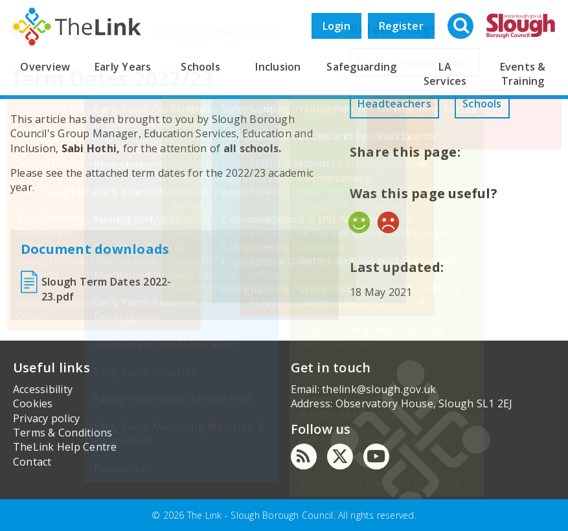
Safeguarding (361, 67)
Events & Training (523, 74)
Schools (200, 67)
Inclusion (278, 67)
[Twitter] (340, 456)
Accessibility (43, 389)
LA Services (445, 74)
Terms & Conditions (62, 432)
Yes (359, 222)
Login (336, 26)
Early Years (123, 67)
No (388, 222)
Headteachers (394, 103)
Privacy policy (46, 418)
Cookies (33, 403)
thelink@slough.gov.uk (379, 389)
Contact (32, 462)
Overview (45, 67)
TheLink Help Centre (65, 447)
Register (401, 26)
